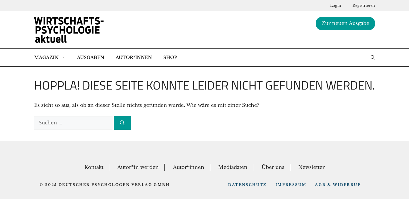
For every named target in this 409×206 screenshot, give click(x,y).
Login (335, 5)
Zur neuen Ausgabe (345, 23)
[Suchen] (122, 123)
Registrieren (363, 5)
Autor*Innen (134, 57)
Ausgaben (90, 57)
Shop (170, 57)
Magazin (52, 57)
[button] (373, 57)
